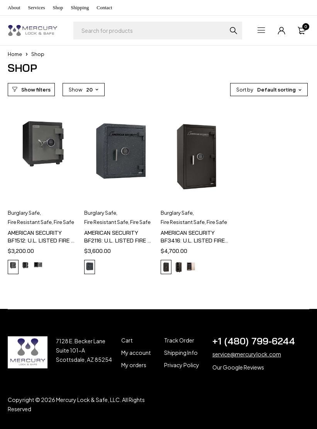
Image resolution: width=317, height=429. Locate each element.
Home (15, 54)
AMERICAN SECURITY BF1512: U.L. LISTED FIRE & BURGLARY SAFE (41, 240)
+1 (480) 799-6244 (253, 341)
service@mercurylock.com (246, 354)
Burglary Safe (24, 213)
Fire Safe (64, 222)
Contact (104, 7)
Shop (58, 7)
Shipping (80, 7)
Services (36, 7)
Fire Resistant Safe (30, 222)
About (14, 7)
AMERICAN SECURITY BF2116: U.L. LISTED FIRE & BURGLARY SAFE (117, 240)
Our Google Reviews (238, 367)
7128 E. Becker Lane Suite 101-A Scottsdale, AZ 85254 (84, 350)
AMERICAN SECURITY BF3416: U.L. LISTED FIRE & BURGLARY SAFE (193, 240)
